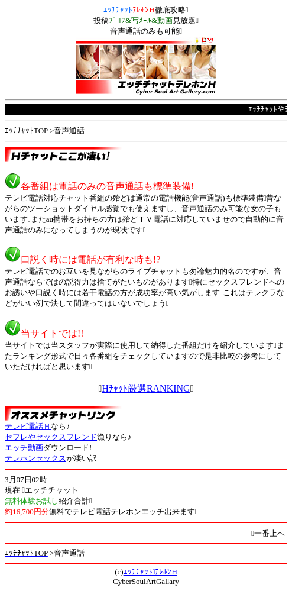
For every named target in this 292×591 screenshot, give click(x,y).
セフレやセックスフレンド (51, 436)
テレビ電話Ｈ (28, 426)
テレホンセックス (35, 458)
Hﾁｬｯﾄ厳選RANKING (146, 388)
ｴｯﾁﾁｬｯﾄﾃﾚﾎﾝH (150, 571)
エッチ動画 (24, 447)
